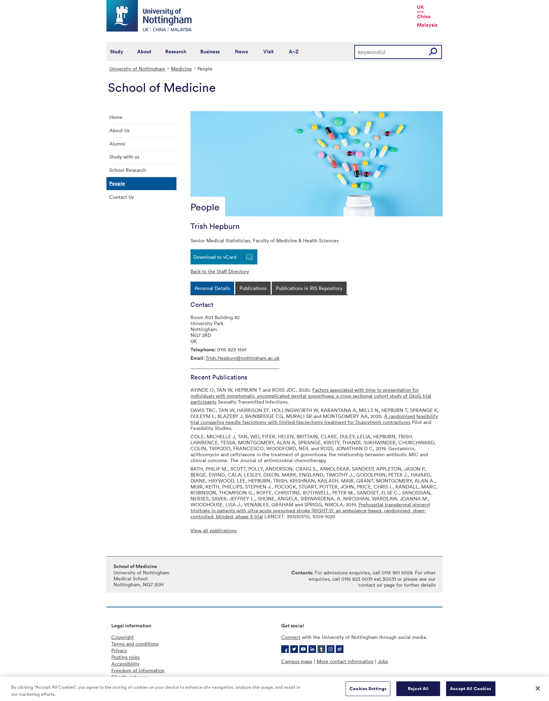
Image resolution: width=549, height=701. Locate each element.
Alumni (117, 143)
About (144, 51)
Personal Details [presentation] (212, 288)
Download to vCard (214, 257)
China (424, 16)
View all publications (213, 530)
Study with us (124, 156)
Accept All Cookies (470, 691)
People (117, 183)
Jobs (383, 661)
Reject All (418, 691)
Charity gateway (129, 677)
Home (116, 117)
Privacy (119, 650)
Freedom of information (138, 670)
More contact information (345, 661)
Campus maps (296, 661)
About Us (119, 130)
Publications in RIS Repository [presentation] (309, 288)
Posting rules (125, 657)
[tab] (212, 288)
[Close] (537, 691)
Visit (268, 51)
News (241, 51)
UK (420, 7)
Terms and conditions (135, 643)
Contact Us (121, 197)
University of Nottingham (137, 68)
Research (175, 51)
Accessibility (125, 663)
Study (116, 51)
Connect (290, 637)
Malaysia (427, 24)
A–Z (294, 51)
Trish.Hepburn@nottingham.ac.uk (242, 358)
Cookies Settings (368, 691)
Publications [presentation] (252, 288)
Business (210, 51)
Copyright (122, 637)
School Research (127, 170)
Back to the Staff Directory (219, 271)
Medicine (181, 68)
